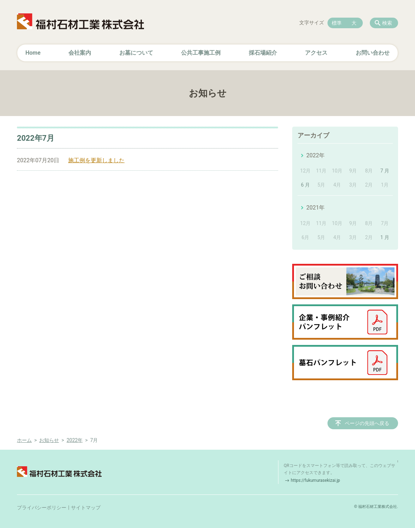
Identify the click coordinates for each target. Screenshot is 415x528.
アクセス (316, 52)
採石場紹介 (263, 52)
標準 (337, 23)
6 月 (305, 185)
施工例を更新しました (96, 160)
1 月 (384, 237)
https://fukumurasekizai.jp (315, 480)
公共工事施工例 (201, 52)
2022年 (315, 155)
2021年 (315, 207)
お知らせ (49, 440)
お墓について (136, 52)
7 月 (384, 171)
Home (33, 52)
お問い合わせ (373, 52)
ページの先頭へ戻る (367, 423)
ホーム (24, 440)
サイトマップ (86, 507)
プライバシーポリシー (41, 507)
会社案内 (79, 52)
